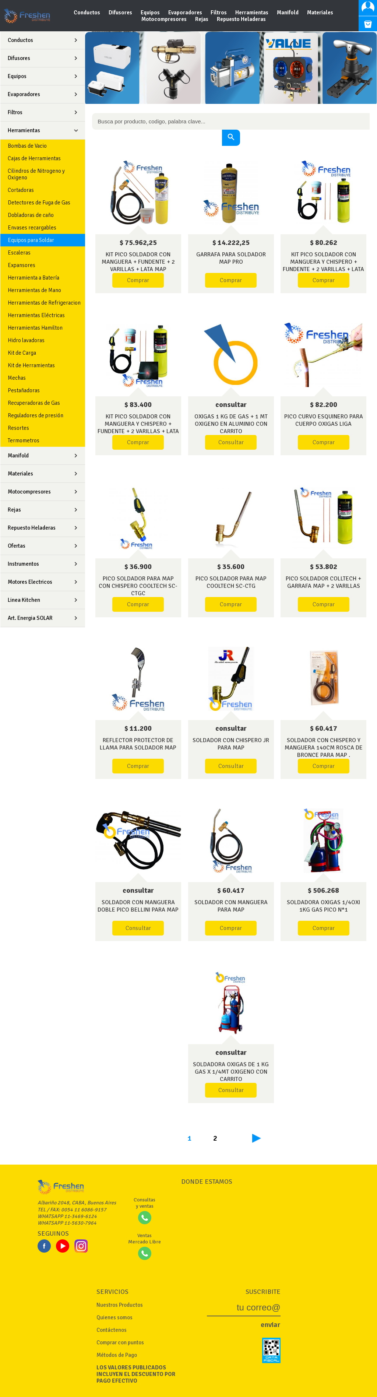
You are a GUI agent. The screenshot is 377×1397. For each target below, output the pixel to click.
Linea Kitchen (24, 600)
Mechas (17, 378)
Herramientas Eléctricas (36, 315)
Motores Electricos (30, 582)
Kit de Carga (22, 353)
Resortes (18, 428)
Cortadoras (21, 190)
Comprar (138, 280)
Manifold (288, 12)
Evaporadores (185, 12)
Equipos (151, 12)
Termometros (23, 440)
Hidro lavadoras (26, 340)
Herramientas (252, 12)
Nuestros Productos (119, 1305)
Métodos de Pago (116, 1355)
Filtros (219, 12)
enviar (271, 1324)
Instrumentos (23, 564)
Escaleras (19, 252)
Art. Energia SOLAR (30, 618)
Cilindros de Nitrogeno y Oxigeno (36, 174)
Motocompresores (164, 19)
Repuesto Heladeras (241, 19)
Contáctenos (111, 1330)
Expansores (21, 265)
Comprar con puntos (120, 1342)
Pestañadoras (24, 390)
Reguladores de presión (35, 415)
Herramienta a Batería (33, 277)
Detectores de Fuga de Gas (39, 202)
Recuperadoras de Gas (34, 403)
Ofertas (16, 546)
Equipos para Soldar (31, 240)
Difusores (121, 12)
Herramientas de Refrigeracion (44, 302)
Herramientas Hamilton (35, 327)
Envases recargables (32, 227)
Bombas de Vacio (27, 146)
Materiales (320, 12)
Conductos (87, 12)
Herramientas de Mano (34, 290)
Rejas (202, 19)
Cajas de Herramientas (34, 158)
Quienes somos (114, 1317)
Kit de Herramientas (31, 365)
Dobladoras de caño (31, 215)
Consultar (231, 442)
